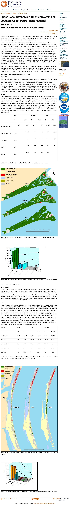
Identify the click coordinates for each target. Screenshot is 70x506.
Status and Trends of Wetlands (62, 25)
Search (48, 10)
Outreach (34, 10)
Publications (16, 10)
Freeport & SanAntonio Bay (64, 41)
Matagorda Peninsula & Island (63, 51)
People (23, 10)
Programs (15, 13)
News (28, 10)
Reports (62, 20)
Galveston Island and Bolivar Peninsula (64, 44)
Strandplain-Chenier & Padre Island (64, 59)
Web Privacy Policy (38, 503)
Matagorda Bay (63, 48)
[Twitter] (32, 499)
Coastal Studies (23, 13)
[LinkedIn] (35, 499)
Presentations (41, 10)
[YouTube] (37, 499)
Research (9, 10)
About (3, 10)
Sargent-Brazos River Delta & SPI (64, 55)
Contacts (62, 22)
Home (2, 13)
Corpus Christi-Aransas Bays (63, 38)
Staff (61, 15)
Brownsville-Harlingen (63, 32)
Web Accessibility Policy (49, 503)
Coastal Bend (63, 35)
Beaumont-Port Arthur (63, 29)
